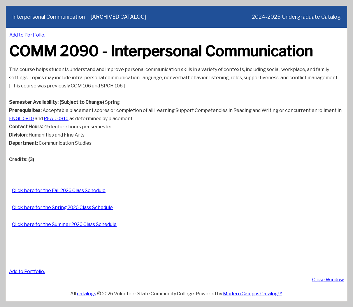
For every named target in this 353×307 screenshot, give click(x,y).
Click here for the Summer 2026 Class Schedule (64, 224)
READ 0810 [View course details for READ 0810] (56, 118)
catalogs (86, 293)
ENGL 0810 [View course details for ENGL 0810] (21, 118)
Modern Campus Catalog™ (252, 293)
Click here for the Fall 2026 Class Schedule (59, 190)
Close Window (328, 279)
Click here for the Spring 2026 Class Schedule (62, 207)
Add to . (27, 35)
